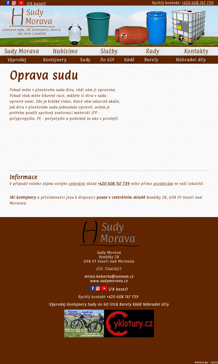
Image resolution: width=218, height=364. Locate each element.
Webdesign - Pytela (206, 362)
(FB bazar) (36, 3)
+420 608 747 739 (198, 3)
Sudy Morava (21, 51)
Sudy (85, 59)
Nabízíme (65, 51)
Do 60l (107, 59)
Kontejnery (55, 59)
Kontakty (196, 51)
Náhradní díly (191, 59)
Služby (109, 51)
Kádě (129, 59)
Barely (151, 59)
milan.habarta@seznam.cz (109, 276)
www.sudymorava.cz (109, 281)
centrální (76, 183)
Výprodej (17, 59)
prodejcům (163, 183)
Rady (152, 51)
